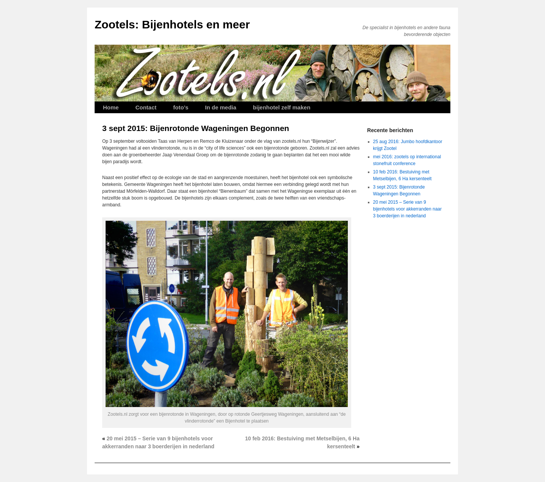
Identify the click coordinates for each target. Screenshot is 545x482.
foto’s (180, 107)
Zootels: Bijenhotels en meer (172, 24)
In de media (221, 107)
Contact (146, 107)
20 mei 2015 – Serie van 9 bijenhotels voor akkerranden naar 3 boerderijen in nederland (407, 209)
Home (111, 107)
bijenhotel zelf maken (281, 107)
